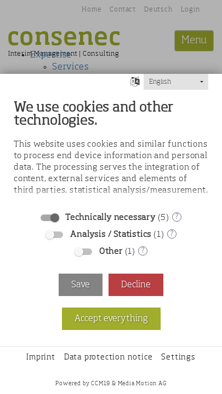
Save (80, 285)
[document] (111, 149)
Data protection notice (108, 357)
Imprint (40, 357)
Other (111, 251)
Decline (136, 285)
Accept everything (111, 319)
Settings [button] (178, 357)
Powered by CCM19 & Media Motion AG (110, 383)
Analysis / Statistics (110, 234)
